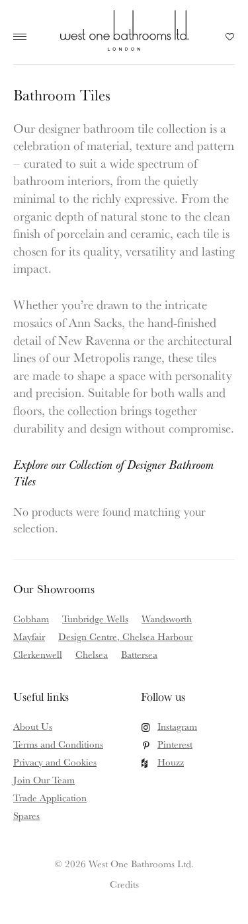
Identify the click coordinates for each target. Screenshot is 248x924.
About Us (32, 726)
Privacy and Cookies (55, 762)
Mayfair (29, 636)
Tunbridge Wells (95, 618)
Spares (26, 815)
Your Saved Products (230, 40)
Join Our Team (44, 780)
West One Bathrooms (124, 30)
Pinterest (174, 744)
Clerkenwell (37, 654)
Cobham (31, 618)
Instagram (177, 726)
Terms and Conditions (58, 744)
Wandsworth (167, 618)
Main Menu (23, 37)
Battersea (139, 654)
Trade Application (50, 797)
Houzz (170, 762)
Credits (124, 884)
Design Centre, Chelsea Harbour (125, 636)
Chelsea (91, 654)
